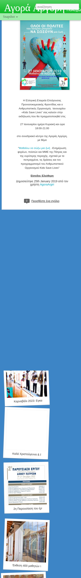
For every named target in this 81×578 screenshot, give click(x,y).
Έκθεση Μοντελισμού (25, 344)
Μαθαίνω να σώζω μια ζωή (35, 134)
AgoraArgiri (47, 170)
